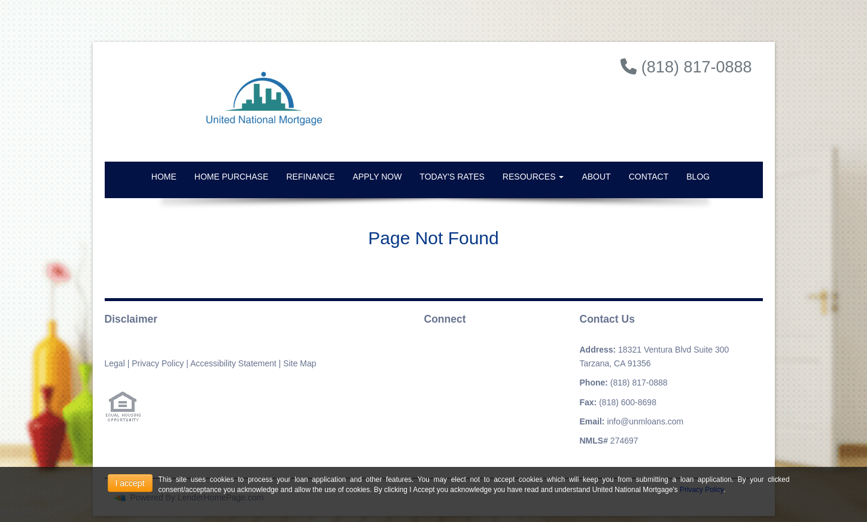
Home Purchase (231, 176)
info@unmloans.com (645, 421)
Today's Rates (451, 176)
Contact (649, 176)
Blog (698, 176)
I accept (130, 483)
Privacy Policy (158, 363)
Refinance (311, 176)
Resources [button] (533, 176)
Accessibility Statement (233, 363)
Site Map (299, 363)
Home (164, 176)
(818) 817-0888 (639, 382)
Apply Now (376, 176)
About (596, 176)
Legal (115, 363)
